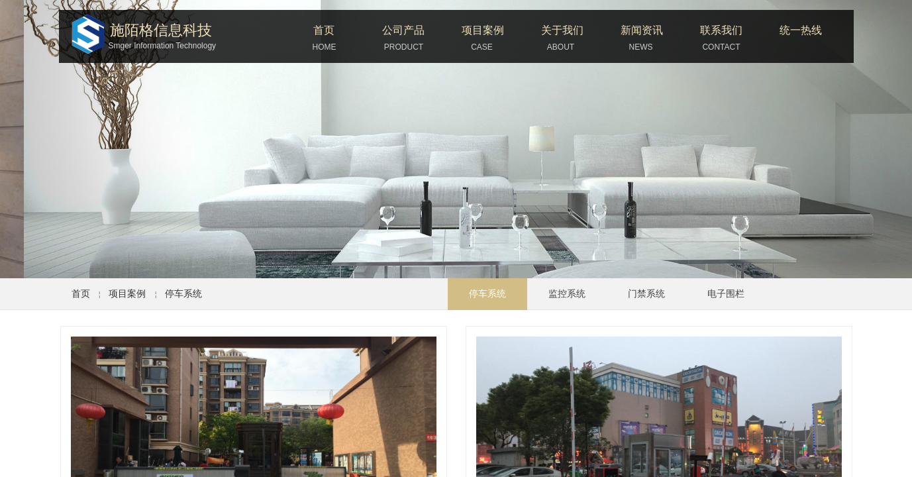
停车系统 (183, 293)
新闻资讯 (642, 30)
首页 (323, 30)
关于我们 (562, 30)
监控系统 (566, 294)
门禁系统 (646, 294)
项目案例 (483, 30)
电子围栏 (725, 294)
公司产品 (403, 30)
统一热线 (801, 30)
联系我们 (721, 30)
